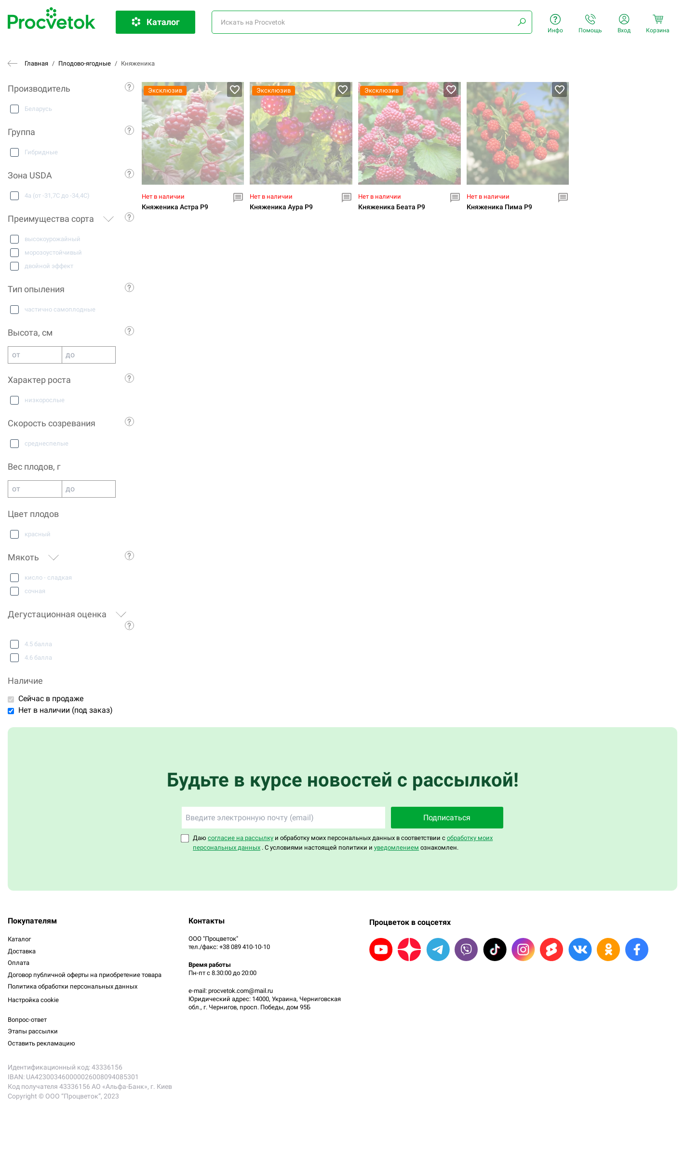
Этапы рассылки (33, 1031)
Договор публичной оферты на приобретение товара (84, 974)
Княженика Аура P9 (281, 207)
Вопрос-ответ (27, 1019)
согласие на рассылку (240, 837)
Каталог (19, 939)
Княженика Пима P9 (499, 207)
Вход (624, 24)
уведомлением (396, 847)
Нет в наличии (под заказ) (65, 710)
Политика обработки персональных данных (72, 986)
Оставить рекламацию (41, 1043)
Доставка (22, 951)
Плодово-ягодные (84, 63)
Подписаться (446, 817)
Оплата (18, 962)
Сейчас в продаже (50, 698)
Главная (36, 63)
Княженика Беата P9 (391, 207)
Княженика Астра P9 (175, 207)
